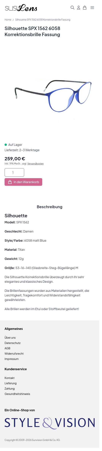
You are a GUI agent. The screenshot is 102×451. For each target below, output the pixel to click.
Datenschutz (12, 343)
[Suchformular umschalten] (72, 7)
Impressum (12, 358)
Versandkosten (35, 163)
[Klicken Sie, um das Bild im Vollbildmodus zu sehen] (50, 93)
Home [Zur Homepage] (8, 19)
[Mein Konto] (78, 7)
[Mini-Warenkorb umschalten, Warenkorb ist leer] (84, 7)
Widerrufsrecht (14, 353)
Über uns (10, 337)
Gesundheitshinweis (17, 393)
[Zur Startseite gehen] (21, 7)
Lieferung (11, 383)
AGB (7, 348)
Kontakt (9, 378)
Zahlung (10, 388)
